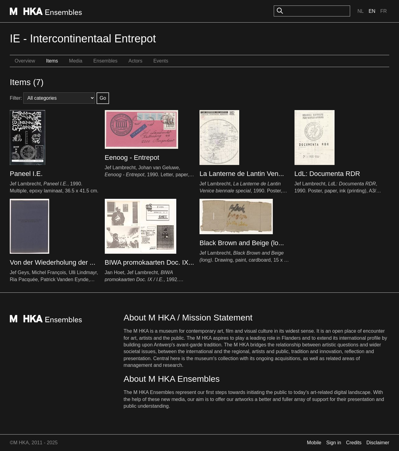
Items (52, 60)
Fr (383, 11)
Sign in (333, 442)
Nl (360, 11)
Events (160, 60)
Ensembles (105, 60)
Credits (354, 442)
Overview (25, 60)
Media (75, 60)
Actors (135, 60)
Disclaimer (377, 442)
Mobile (314, 442)
